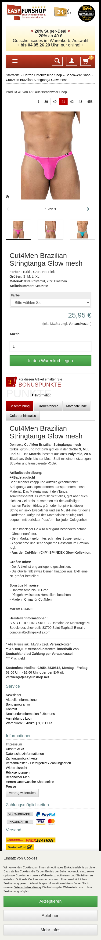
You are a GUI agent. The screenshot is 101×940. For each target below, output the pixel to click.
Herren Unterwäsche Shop (42, 75)
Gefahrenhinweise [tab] (23, 416)
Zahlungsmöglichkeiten (22, 758)
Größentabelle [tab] (48, 406)
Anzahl (15, 334)
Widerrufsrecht (16, 768)
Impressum (14, 744)
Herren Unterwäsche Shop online (30, 782)
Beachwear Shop (77, 75)
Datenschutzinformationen (25, 754)
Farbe (15, 295)
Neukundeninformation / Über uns (30, 714)
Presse (11, 786)
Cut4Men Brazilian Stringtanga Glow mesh (37, 80)
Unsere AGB (15, 749)
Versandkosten (79, 324)
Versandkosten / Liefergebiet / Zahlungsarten (38, 763)
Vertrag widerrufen (22, 793)
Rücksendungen (17, 772)
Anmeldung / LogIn (19, 718)
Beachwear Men (17, 777)
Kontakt (11, 709)
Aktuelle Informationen (22, 700)
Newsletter (13, 695)
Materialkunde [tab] (76, 406)
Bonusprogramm (18, 704)
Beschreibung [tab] (20, 406)
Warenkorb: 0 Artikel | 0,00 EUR (29, 723)
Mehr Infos (50, 930)
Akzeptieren (50, 901)
